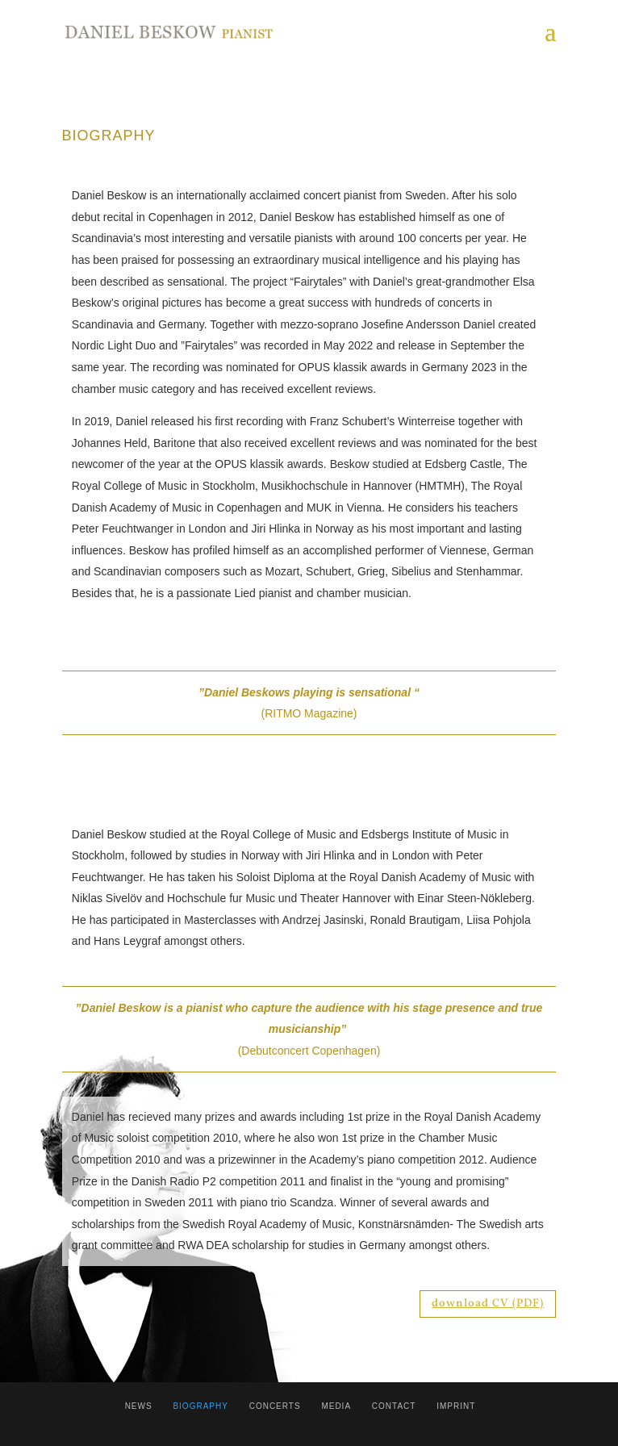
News (138, 1406)
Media (336, 1406)
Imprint (455, 1406)
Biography (200, 1406)
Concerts (275, 1406)
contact (394, 1406)
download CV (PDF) (488, 1303)
